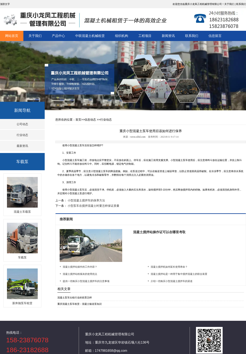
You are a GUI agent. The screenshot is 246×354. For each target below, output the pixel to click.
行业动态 (22, 135)
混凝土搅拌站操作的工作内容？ (80, 266)
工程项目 (144, 36)
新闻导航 (22, 110)
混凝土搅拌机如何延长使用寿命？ (169, 266)
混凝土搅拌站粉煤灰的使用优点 (80, 274)
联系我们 (191, 36)
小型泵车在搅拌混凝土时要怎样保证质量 (93, 205)
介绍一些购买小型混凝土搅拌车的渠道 (171, 281)
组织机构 (121, 36)
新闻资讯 (168, 36)
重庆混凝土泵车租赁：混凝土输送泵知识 (79, 304)
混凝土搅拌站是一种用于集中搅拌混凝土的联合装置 (179, 274)
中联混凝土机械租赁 (90, 36)
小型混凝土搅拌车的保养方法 (86, 200)
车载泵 (22, 161)
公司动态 (22, 124)
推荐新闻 (67, 219)
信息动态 (90, 119)
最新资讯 (22, 145)
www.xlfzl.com (138, 136)
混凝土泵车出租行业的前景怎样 (74, 297)
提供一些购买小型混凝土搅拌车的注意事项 (86, 281)
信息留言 (215, 36)
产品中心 (58, 36)
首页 (78, 119)
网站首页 (11, 36)
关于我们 (35, 36)
